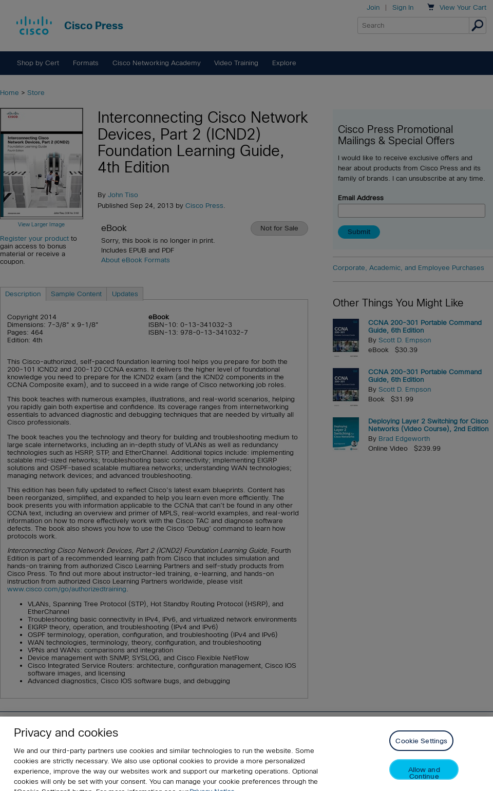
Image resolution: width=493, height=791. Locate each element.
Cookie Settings (421, 747)
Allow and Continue (424, 779)
